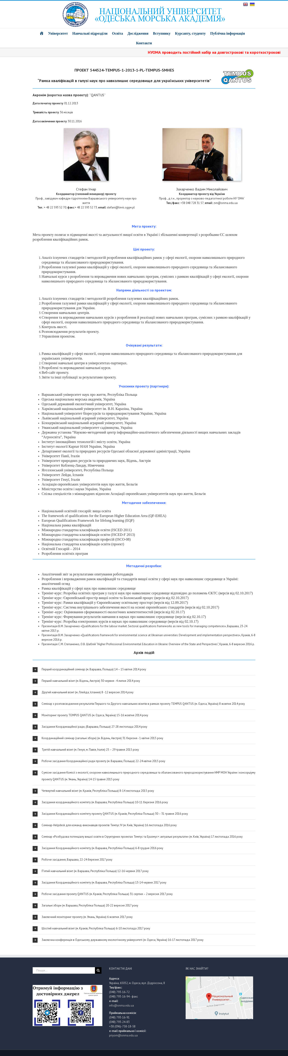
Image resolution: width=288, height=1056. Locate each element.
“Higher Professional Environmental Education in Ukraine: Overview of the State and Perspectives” (157, 644)
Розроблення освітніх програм (65, 553)
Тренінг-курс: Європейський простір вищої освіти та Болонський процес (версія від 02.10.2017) (115, 598)
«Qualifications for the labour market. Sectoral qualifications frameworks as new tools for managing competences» (153, 626)
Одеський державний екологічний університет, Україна (84, 404)
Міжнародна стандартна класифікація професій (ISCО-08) (86, 539)
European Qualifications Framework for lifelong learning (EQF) (88, 520)
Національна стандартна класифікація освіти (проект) (83, 544)
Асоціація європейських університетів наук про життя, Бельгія (89, 484)
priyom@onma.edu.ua (123, 1035)
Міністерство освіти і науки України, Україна (76, 489)
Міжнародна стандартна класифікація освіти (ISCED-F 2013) (88, 535)
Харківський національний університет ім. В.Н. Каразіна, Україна (92, 409)
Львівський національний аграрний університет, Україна (85, 418)
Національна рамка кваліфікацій (66, 525)
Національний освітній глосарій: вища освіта (76, 511)
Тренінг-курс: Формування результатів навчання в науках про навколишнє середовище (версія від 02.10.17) (124, 617)
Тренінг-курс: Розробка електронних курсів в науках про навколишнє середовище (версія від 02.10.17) (120, 621)
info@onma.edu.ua (121, 1005)
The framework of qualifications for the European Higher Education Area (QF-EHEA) (104, 516)
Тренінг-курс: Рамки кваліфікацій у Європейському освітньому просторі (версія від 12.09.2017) (115, 602)
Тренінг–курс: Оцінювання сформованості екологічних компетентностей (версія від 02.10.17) (113, 612)
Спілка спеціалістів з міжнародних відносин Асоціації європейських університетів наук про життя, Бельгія (124, 494)
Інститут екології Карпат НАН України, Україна (78, 446)
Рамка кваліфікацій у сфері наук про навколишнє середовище (89, 588)
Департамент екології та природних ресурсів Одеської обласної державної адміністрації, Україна (116, 451)
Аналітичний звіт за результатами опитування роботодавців (87, 574)
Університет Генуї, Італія (61, 479)
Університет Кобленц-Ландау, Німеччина (73, 465)
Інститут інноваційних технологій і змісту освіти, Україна (86, 442)
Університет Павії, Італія (61, 456)
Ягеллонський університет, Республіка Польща (78, 470)
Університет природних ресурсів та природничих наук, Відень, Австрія (96, 461)
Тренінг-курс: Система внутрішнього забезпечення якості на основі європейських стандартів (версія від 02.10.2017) (130, 607)
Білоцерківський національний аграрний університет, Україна (89, 423)
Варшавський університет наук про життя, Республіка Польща (89, 394)
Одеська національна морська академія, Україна (78, 399)
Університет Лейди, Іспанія (62, 475)
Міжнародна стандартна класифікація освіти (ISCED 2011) (87, 530)
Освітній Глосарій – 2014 (61, 549)
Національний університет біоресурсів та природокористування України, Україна (104, 413)
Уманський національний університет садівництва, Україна (87, 428)
